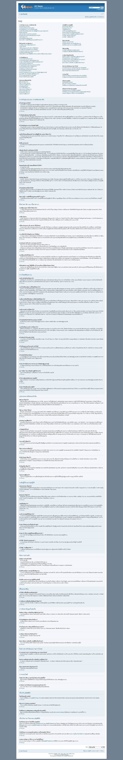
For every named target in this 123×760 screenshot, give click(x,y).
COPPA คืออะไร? (23, 37)
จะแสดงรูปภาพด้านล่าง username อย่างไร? (29, 51)
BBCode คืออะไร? (23, 81)
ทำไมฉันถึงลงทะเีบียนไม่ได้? (25, 38)
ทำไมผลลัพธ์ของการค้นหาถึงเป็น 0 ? (70, 58)
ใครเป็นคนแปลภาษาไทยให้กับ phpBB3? (71, 90)
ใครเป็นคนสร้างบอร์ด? (67, 82)
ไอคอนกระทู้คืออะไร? (24, 93)
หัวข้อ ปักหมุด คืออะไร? (24, 90)
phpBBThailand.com (51, 723)
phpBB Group (34, 698)
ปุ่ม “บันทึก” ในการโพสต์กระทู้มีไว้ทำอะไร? (29, 73)
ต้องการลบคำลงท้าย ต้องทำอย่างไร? (70, 70)
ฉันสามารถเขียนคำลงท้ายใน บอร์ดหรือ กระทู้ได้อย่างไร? (75, 69)
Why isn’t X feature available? (69, 83)
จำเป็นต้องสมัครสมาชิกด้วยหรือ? (26, 28)
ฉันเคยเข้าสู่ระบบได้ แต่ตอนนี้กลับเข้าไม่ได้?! (29, 35)
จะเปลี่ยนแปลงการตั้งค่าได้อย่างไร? (27, 45)
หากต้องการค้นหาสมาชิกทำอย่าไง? (70, 61)
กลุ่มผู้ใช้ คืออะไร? (66, 29)
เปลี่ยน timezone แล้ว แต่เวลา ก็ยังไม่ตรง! (28, 48)
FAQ (88, 16)
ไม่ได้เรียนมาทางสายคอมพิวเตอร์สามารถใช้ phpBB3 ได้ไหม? (76, 91)
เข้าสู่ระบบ (101, 16)
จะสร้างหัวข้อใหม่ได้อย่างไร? (26, 59)
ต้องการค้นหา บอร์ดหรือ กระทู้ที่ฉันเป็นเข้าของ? (73, 62)
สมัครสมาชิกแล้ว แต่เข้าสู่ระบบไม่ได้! (27, 34)
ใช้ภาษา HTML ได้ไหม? (24, 83)
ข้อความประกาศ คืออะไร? (25, 89)
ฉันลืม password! (23, 32)
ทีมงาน (85, 751)
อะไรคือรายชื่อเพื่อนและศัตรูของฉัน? (71, 50)
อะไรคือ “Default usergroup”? (69, 35)
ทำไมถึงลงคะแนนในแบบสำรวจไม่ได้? (28, 69)
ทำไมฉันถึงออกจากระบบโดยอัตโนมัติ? (28, 29)
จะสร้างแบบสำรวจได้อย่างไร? (26, 63)
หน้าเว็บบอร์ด (24, 14)
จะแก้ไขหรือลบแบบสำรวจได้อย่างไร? (28, 66)
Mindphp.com (39, 723)
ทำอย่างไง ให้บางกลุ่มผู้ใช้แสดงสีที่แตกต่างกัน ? (73, 34)
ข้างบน (22, 111)
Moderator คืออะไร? (67, 28)
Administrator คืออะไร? (67, 26)
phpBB (55, 753)
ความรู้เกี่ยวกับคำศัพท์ (76, 734)
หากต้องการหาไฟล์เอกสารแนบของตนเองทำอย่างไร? (74, 77)
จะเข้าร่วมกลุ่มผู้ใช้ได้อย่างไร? (69, 31)
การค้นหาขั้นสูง (100, 9)
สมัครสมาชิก (94, 16)
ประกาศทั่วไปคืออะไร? (24, 87)
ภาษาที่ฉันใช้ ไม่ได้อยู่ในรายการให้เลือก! (28, 49)
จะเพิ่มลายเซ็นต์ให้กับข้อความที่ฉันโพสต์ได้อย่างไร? (31, 62)
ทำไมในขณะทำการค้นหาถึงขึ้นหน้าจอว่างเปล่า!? (73, 59)
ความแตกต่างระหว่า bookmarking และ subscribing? (74, 67)
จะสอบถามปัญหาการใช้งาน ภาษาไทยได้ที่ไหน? (73, 93)
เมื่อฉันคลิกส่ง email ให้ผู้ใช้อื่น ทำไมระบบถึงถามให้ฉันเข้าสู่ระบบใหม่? (35, 53)
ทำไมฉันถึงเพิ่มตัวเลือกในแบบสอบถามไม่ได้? (29, 65)
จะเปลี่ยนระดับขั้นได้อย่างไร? (26, 52)
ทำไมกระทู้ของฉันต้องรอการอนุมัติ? (27, 75)
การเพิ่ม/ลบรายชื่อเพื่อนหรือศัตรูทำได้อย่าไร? (72, 51)
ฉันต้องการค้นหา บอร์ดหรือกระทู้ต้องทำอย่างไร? (73, 56)
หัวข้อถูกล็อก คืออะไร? (24, 92)
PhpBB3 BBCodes (65, 754)
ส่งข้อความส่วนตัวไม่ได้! (68, 42)
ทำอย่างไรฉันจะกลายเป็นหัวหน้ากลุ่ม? (71, 32)
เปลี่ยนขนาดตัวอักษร (102, 14)
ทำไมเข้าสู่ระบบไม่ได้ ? (24, 26)
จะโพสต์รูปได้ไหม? (23, 86)
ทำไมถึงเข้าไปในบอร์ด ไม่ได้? (26, 67)
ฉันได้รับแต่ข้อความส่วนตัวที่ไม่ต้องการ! (71, 43)
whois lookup (60, 712)
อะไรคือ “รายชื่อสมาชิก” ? (68, 37)
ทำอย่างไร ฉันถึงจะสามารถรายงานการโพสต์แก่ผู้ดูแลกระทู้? (33, 72)
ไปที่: (87, 747)
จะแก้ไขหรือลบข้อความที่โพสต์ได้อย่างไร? (29, 60)
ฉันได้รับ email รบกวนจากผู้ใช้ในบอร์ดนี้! (71, 45)
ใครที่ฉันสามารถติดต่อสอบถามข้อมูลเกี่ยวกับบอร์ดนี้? (74, 85)
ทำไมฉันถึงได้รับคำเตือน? (25, 70)
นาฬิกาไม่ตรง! (22, 46)
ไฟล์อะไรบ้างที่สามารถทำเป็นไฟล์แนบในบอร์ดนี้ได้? (74, 75)
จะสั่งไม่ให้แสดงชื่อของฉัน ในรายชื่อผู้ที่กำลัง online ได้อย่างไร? (33, 31)
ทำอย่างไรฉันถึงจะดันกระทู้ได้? (26, 76)
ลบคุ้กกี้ (89, 751)
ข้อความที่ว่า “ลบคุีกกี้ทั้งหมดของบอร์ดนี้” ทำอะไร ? (31, 39)
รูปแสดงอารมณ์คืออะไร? (25, 84)
